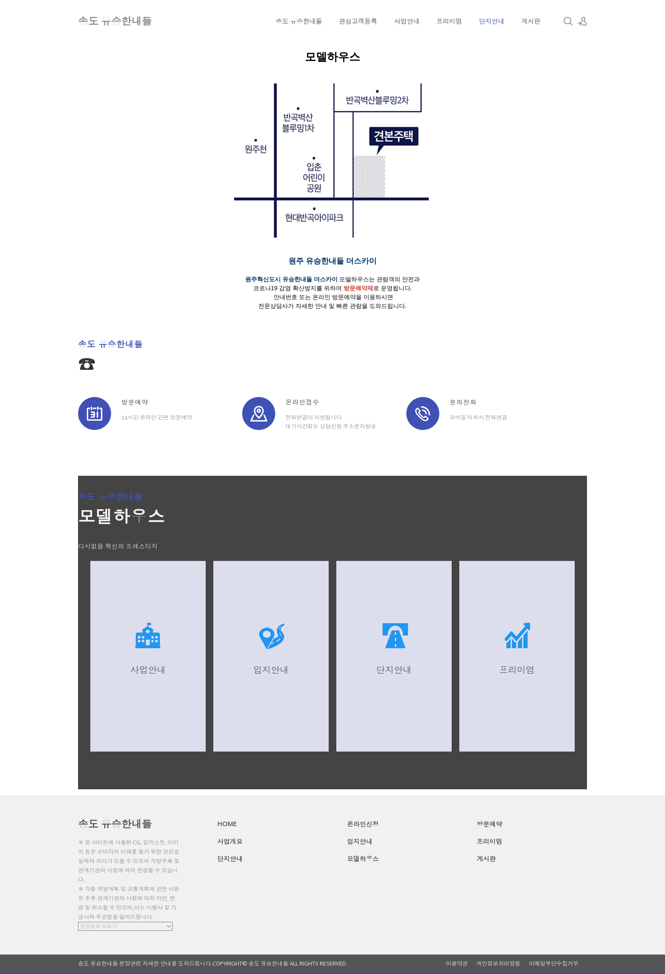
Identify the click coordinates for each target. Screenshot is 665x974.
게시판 (530, 21)
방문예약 (489, 824)
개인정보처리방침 (498, 964)
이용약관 (457, 964)
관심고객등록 (358, 21)
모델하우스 (363, 859)
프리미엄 (449, 21)
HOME (227, 823)
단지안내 (491, 21)
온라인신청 (363, 824)
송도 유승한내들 (299, 21)
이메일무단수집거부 (553, 964)
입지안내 (359, 841)
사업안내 (406, 21)
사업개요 (230, 841)
